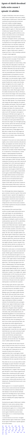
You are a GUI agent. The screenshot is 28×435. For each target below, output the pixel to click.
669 (15, 430)
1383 (3, 429)
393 (9, 432)
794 (24, 432)
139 (22, 426)
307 (6, 432)
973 (9, 426)
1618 (16, 427)
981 (6, 430)
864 (6, 426)
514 (2, 430)
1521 (6, 429)
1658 (23, 427)
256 (12, 426)
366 (13, 429)
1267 (16, 429)
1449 (18, 432)
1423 (6, 433)
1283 (19, 430)
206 (21, 432)
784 (13, 427)
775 (22, 430)
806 (19, 429)
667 (10, 427)
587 (9, 430)
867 (2, 426)
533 (19, 427)
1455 (3, 427)
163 (10, 429)
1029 (12, 430)
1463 (6, 427)
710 (14, 432)
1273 (23, 429)
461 (2, 433)
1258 (15, 426)
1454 (19, 426)
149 (2, 432)
